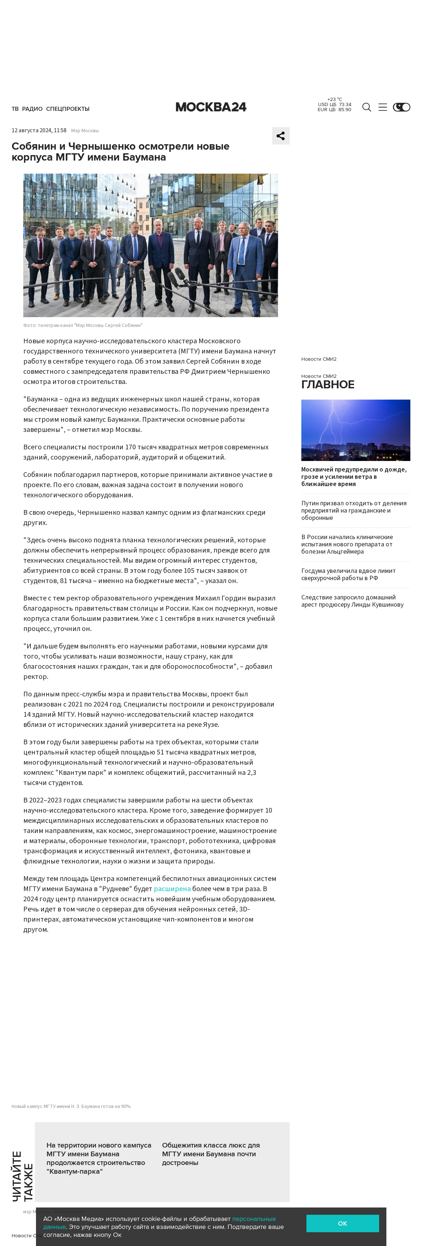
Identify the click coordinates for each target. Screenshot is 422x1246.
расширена (172, 889)
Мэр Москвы (85, 130)
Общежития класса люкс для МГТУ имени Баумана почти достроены (211, 1154)
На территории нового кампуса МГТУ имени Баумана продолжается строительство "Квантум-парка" (99, 1158)
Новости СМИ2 (29, 1236)
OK (342, 1223)
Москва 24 (211, 107)
